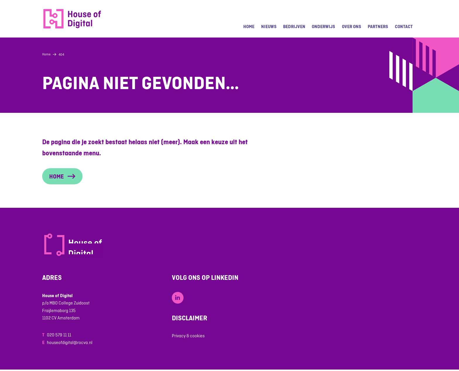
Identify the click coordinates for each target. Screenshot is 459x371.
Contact (404, 26)
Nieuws (269, 26)
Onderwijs (323, 26)
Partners (378, 26)
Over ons (351, 26)
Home (248, 26)
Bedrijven (294, 26)
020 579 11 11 (59, 335)
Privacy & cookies (188, 336)
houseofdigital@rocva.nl (70, 342)
